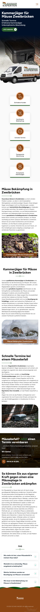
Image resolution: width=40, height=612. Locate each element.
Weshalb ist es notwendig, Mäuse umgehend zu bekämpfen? (20, 565)
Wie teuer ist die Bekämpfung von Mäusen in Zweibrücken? (20, 582)
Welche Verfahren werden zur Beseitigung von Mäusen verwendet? (20, 573)
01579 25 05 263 (10, 462)
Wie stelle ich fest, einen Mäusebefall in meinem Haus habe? (20, 556)
